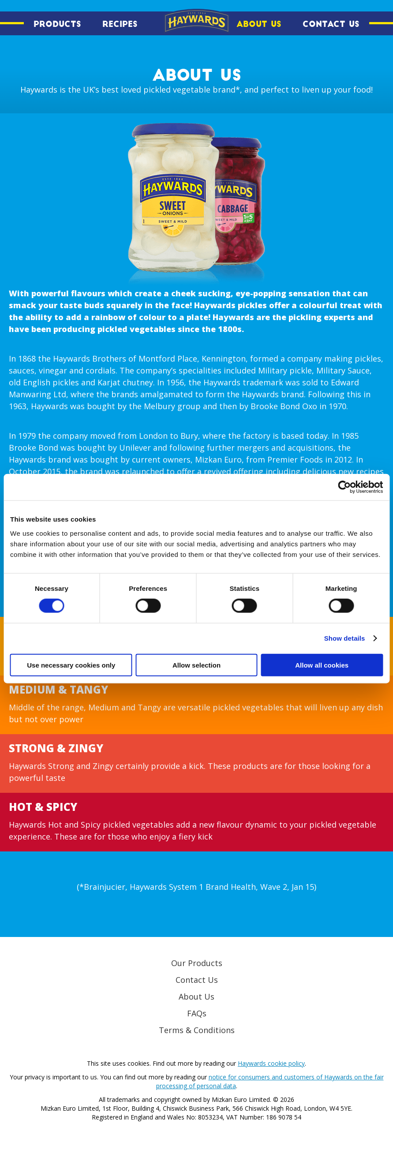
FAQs (196, 1013)
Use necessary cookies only (71, 664)
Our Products (196, 963)
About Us (258, 24)
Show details (344, 638)
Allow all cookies (321, 664)
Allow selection (196, 664)
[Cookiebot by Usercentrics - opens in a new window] (344, 487)
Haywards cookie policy (271, 1063)
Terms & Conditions (197, 1030)
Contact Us (331, 24)
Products (57, 24)
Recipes (120, 24)
